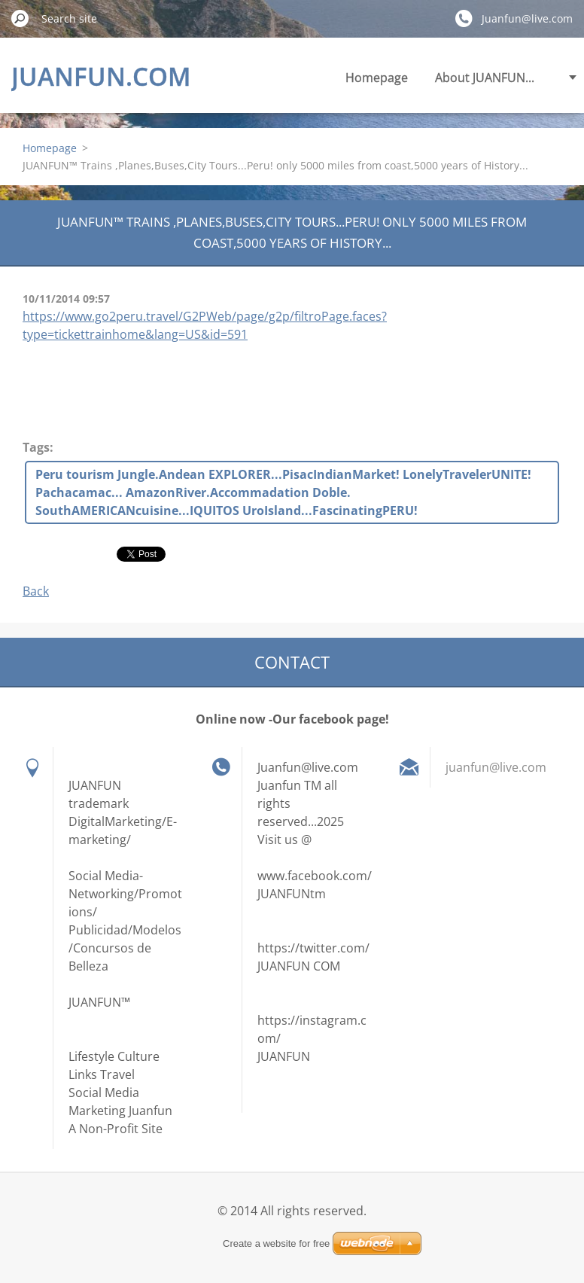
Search (20, 18)
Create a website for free (276, 1243)
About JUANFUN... (484, 77)
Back (36, 591)
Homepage (376, 77)
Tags (36, 447)
